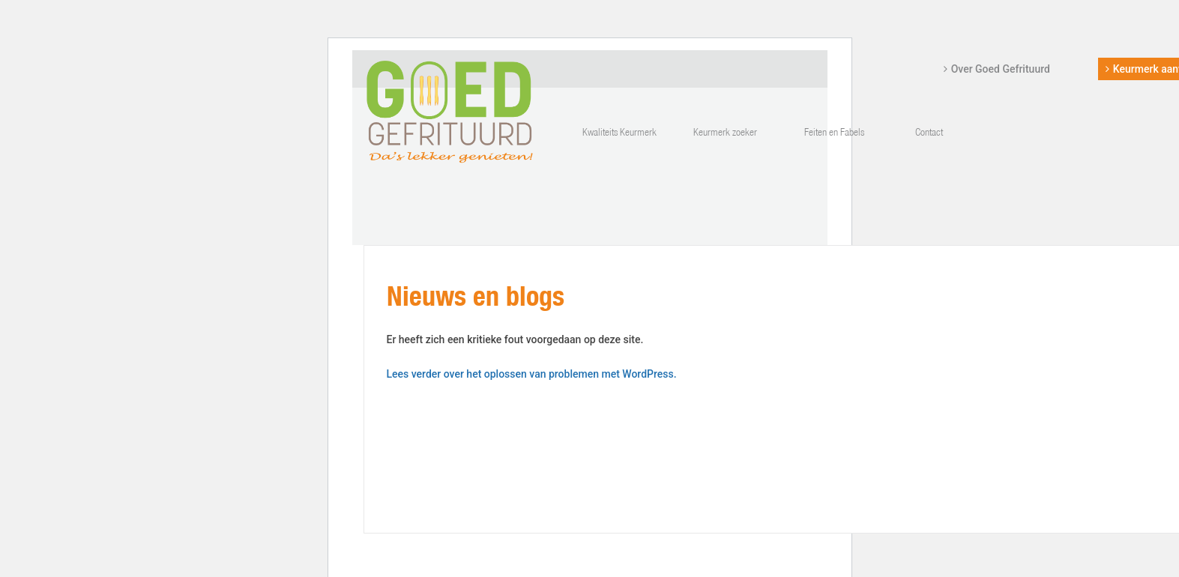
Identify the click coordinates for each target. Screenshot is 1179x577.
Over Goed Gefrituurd (1000, 69)
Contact (929, 132)
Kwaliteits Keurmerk (619, 132)
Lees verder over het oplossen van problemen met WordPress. (532, 374)
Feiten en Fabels (834, 132)
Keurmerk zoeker (725, 132)
